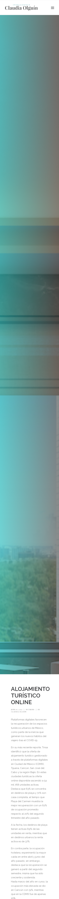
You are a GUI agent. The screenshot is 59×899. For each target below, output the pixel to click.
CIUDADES (32, 891)
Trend (31, 693)
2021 (23, 891)
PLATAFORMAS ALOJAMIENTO (29, 896)
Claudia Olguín (18, 695)
